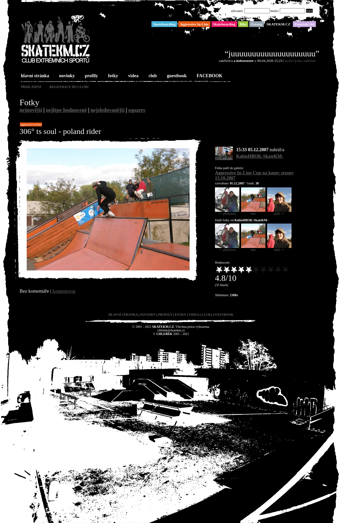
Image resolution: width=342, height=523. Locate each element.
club (152, 76)
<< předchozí (227, 212)
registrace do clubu (69, 87)
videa (132, 76)
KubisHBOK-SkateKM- (259, 156)
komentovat (64, 291)
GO (309, 11)
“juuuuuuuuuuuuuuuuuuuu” (272, 53)
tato (253, 212)
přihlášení (31, 87)
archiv (289, 61)
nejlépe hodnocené (66, 110)
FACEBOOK (208, 76)
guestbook (176, 76)
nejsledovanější (107, 110)
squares (136, 110)
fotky (112, 76)
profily (91, 76)
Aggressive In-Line (31, 124)
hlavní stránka (34, 76)
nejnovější (31, 110)
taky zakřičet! (306, 61)
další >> (279, 212)
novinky (66, 76)
